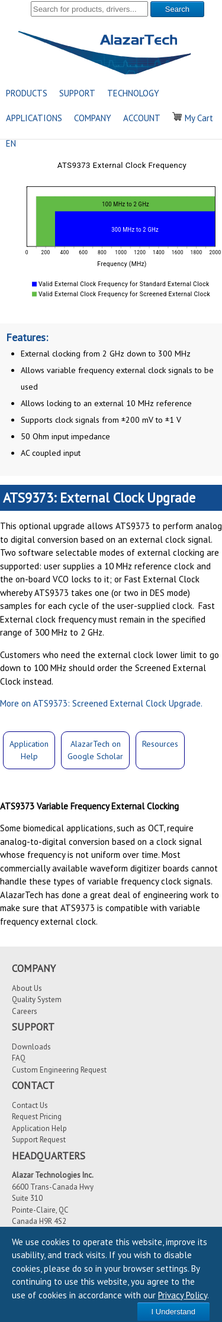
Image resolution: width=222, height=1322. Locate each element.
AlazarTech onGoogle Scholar (95, 750)
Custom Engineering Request (59, 1070)
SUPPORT (77, 93)
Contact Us (30, 1105)
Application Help (39, 1128)
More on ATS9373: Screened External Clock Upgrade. (101, 703)
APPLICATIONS (34, 118)
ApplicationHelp (29, 750)
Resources (160, 743)
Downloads (31, 1047)
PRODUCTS (26, 93)
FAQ (18, 1058)
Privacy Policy (182, 1295)
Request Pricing (37, 1117)
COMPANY (92, 118)
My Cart (192, 118)
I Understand (173, 1311)
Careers (24, 1011)
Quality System (37, 999)
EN (11, 143)
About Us (27, 988)
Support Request (39, 1140)
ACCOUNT (141, 118)
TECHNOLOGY (133, 93)
